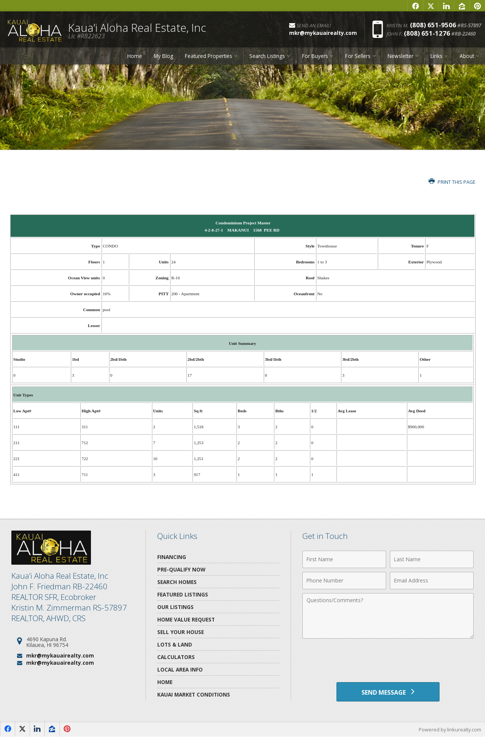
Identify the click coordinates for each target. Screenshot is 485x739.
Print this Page (452, 182)
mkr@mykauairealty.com (60, 655)
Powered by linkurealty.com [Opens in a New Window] (449, 731)
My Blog (163, 57)
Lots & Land (174, 644)
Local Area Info (180, 669)
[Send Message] (387, 692)
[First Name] (344, 559)
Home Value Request (186, 619)
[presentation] (388, 661)
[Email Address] (432, 580)
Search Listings (267, 57)
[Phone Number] (344, 580)
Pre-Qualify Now (181, 569)
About (467, 57)
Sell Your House (180, 632)
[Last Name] (432, 559)
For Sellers (358, 57)
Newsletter (400, 57)
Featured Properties (208, 57)
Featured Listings (182, 594)
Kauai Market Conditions (193, 694)
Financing (171, 557)
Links (436, 57)
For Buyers (315, 57)
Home (134, 57)
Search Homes (177, 582)
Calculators (176, 657)
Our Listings (175, 607)
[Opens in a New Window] (415, 5)
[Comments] (388, 616)
